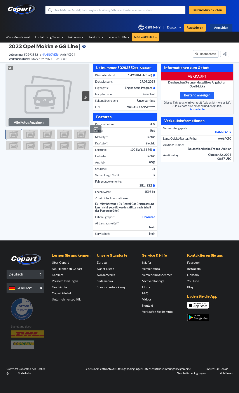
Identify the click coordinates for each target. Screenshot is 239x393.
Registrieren (195, 27)
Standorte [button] (95, 37)
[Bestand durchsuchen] (119, 10)
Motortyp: (101, 137)
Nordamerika (106, 275)
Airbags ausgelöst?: (107, 223)
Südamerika (105, 281)
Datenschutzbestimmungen (159, 369)
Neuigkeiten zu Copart (67, 268)
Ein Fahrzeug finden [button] (49, 37)
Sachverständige (153, 281)
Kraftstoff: (101, 143)
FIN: (97, 107)
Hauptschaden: (104, 94)
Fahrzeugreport (105, 217)
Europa (102, 262)
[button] (49, 10)
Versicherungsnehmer (157, 275)
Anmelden (221, 27)
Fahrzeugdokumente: (108, 181)
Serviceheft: (102, 233)
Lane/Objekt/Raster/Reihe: (180, 138)
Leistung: (100, 149)
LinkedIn (193, 275)
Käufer (147, 262)
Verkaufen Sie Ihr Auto (157, 311)
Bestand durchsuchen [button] (207, 10)
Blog (190, 287)
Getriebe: (101, 156)
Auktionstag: (171, 155)
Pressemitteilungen (65, 281)
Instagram (194, 268)
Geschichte (59, 287)
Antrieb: (100, 162)
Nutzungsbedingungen (128, 369)
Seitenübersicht (94, 369)
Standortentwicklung (111, 287)
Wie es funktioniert (18, 37)
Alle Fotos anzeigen (29, 122)
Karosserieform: (105, 124)
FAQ (145, 293)
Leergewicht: (103, 192)
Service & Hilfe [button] (118, 37)
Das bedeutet (197, 109)
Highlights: (101, 88)
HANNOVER (223, 132)
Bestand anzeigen (197, 95)
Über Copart (60, 262)
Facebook (193, 262)
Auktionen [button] (75, 37)
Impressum (213, 369)
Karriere (57, 275)
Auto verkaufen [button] (145, 37)
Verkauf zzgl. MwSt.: (107, 175)
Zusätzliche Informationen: (111, 198)
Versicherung (151, 268)
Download (148, 217)
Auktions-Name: (173, 145)
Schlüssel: (101, 169)
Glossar (146, 68)
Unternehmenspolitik (66, 299)
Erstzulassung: (104, 81)
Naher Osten (105, 268)
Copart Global (61, 293)
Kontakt (147, 305)
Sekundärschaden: (106, 100)
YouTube (193, 281)
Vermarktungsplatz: (175, 128)
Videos (147, 299)
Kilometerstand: (105, 75)
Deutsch (172, 27)
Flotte (146, 287)
